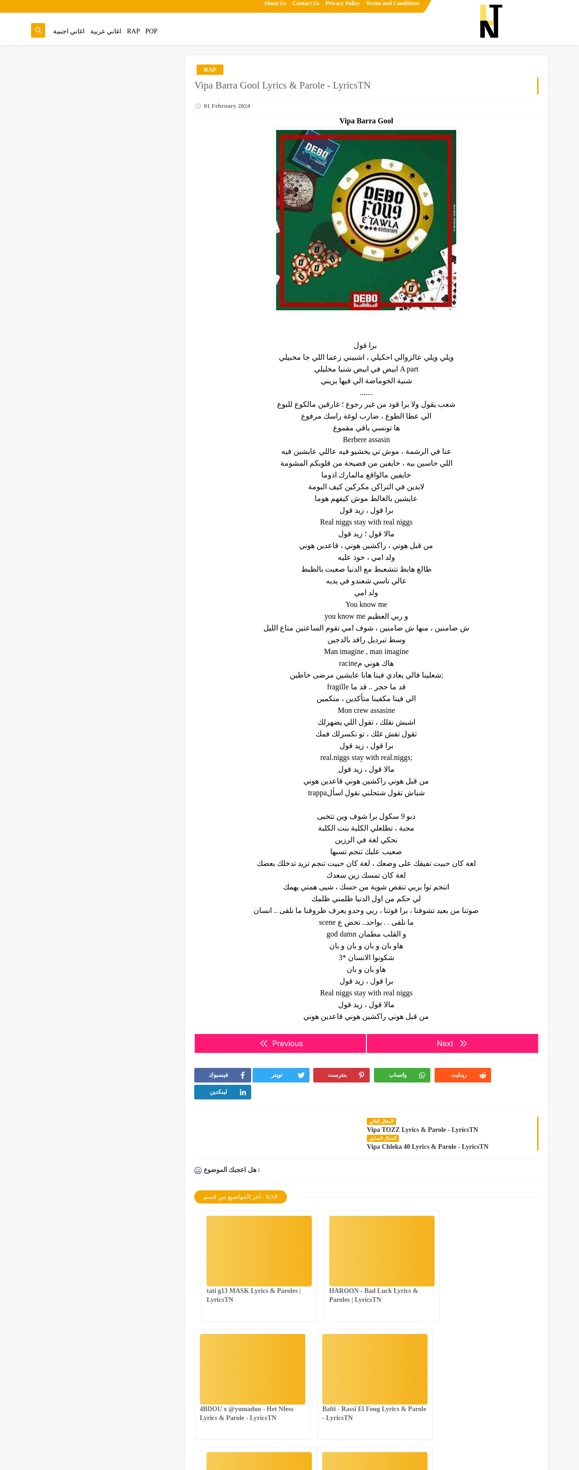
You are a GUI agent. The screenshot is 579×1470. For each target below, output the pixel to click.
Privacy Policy (342, 7)
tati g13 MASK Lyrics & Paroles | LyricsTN (92, 661)
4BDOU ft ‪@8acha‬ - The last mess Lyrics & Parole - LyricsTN (87, 153)
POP (151, 31)
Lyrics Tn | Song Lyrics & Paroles (504, 1457)
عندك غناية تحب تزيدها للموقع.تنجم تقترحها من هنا (106, 89)
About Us (275, 7)
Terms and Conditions (393, 7)
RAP (133, 31)
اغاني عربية (106, 31)
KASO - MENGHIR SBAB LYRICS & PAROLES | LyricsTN (89, 486)
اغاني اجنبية (69, 31)
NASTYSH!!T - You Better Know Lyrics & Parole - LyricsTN (89, 200)
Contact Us (306, 7)
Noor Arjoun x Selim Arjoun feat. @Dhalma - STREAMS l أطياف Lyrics (85, 343)
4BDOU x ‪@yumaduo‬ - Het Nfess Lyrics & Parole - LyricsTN (88, 533)
